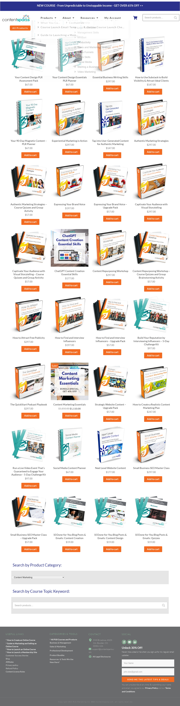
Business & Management (60, 643)
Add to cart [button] (30, 91)
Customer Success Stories (17, 655)
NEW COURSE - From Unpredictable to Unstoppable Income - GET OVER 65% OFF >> (90, 5)
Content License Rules (15, 671)
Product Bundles (57, 655)
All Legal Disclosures (102, 656)
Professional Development (61, 650)
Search (175, 17)
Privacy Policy (151, 688)
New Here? (54, 662)
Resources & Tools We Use (61, 659)
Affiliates (10, 662)
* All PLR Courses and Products (63, 639)
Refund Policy (12, 668)
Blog (8, 658)
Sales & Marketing (58, 646)
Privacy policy (12, 665)
